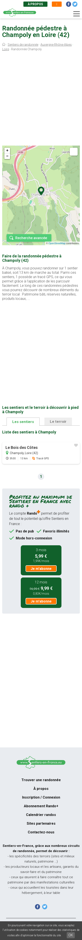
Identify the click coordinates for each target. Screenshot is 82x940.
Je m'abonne (41, 569)
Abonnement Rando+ (41, 806)
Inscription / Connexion (41, 797)
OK (70, 935)
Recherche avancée (31, 238)
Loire (5, 49)
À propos (35, 4)
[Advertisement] (41, 99)
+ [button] (7, 150)
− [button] (7, 156)
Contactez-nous (41, 832)
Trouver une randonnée (41, 780)
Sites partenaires (41, 823)
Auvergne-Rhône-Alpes (56, 44)
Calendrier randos (41, 815)
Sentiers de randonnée (23, 44)
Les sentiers (23, 422)
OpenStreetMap (57, 243)
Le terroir (58, 421)
